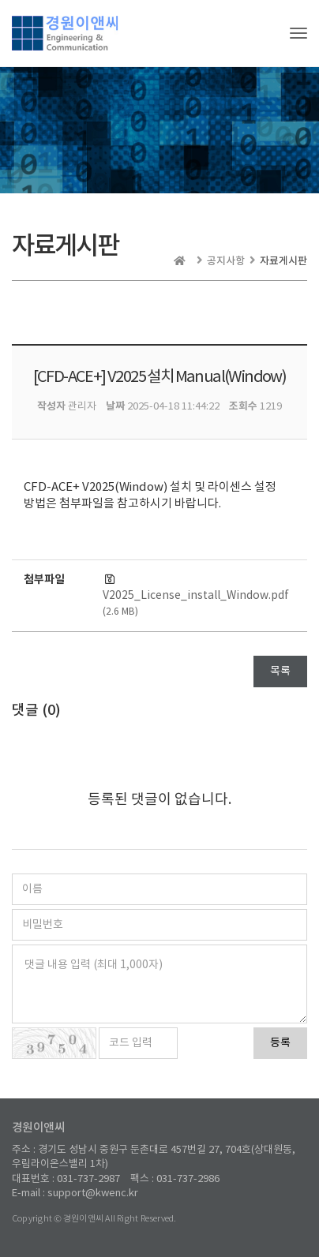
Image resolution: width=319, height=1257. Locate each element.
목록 (280, 671)
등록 (280, 1043)
